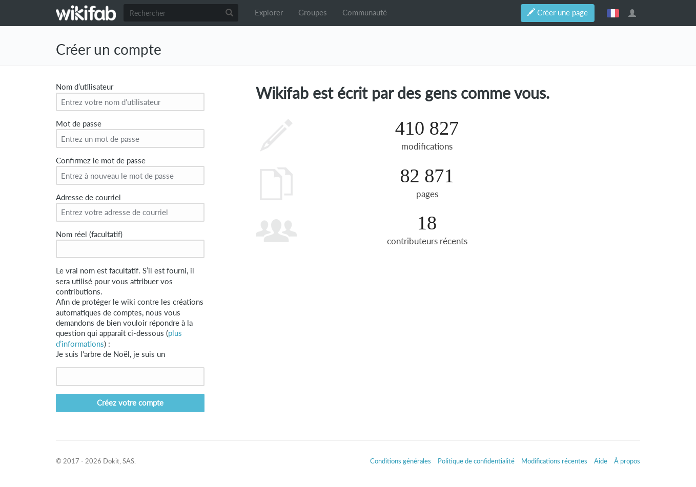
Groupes (312, 12)
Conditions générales (400, 461)
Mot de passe (78, 123)
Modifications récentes (554, 461)
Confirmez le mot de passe (101, 160)
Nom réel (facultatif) (89, 234)
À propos (627, 461)
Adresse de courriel (88, 197)
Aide (600, 461)
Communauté (364, 12)
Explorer (269, 12)
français (613, 13)
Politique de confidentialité (476, 461)
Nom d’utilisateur (84, 86)
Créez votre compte (130, 402)
